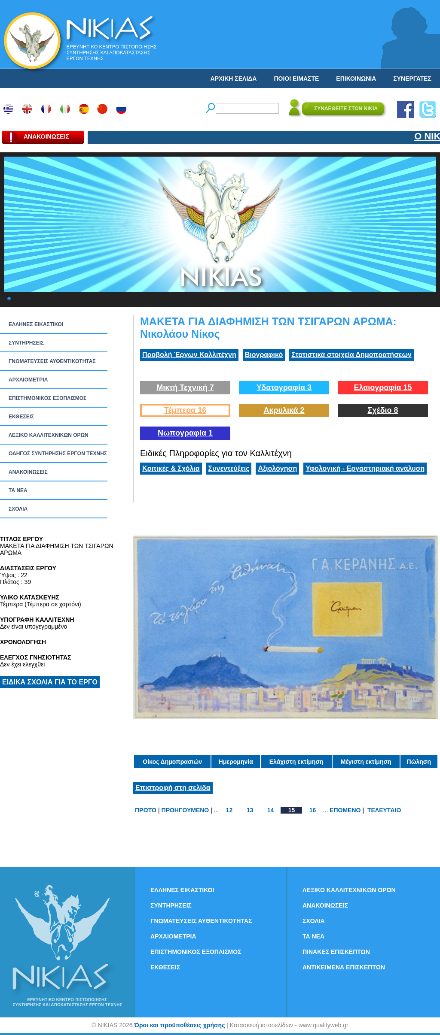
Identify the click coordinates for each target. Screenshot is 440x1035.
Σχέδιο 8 (382, 410)
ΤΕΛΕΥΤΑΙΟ (384, 810)
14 (270, 810)
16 (312, 810)
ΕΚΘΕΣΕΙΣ (21, 417)
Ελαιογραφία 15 (383, 387)
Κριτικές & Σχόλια (171, 468)
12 (229, 810)
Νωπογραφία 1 (185, 433)
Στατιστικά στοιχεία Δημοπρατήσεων (351, 354)
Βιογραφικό (264, 354)
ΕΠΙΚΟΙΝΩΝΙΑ (356, 78)
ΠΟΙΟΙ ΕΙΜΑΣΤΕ (296, 78)
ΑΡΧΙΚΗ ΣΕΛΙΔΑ (234, 78)
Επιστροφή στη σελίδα (173, 787)
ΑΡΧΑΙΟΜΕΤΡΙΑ (28, 380)
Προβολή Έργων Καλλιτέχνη (189, 354)
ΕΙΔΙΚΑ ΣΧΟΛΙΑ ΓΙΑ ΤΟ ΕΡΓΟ (50, 682)
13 (250, 810)
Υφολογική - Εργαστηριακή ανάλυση (365, 468)
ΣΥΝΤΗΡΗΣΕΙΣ (26, 343)
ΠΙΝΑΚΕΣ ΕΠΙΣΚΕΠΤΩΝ (336, 951)
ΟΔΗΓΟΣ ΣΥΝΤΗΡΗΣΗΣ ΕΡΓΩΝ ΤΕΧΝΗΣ (58, 454)
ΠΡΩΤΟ (145, 810)
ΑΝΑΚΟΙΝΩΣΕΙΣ (28, 472)
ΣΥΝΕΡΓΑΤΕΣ (412, 78)
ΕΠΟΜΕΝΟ (345, 810)
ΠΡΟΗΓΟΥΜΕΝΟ (185, 810)
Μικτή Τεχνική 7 (185, 387)
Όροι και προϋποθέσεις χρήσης (179, 1025)
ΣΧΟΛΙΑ (18, 509)
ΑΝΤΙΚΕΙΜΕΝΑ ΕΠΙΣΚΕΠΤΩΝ (343, 967)
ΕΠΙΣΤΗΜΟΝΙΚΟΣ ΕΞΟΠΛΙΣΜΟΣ (47, 398)
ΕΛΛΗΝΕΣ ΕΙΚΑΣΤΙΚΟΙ (36, 324)
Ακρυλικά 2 (283, 410)
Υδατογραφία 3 (284, 387)
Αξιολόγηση (277, 468)
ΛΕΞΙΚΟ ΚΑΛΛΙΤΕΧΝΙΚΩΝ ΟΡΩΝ (49, 435)
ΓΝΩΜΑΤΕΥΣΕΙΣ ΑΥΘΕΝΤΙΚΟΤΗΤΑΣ (52, 361)
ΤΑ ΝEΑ (18, 490)
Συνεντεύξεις (229, 468)
